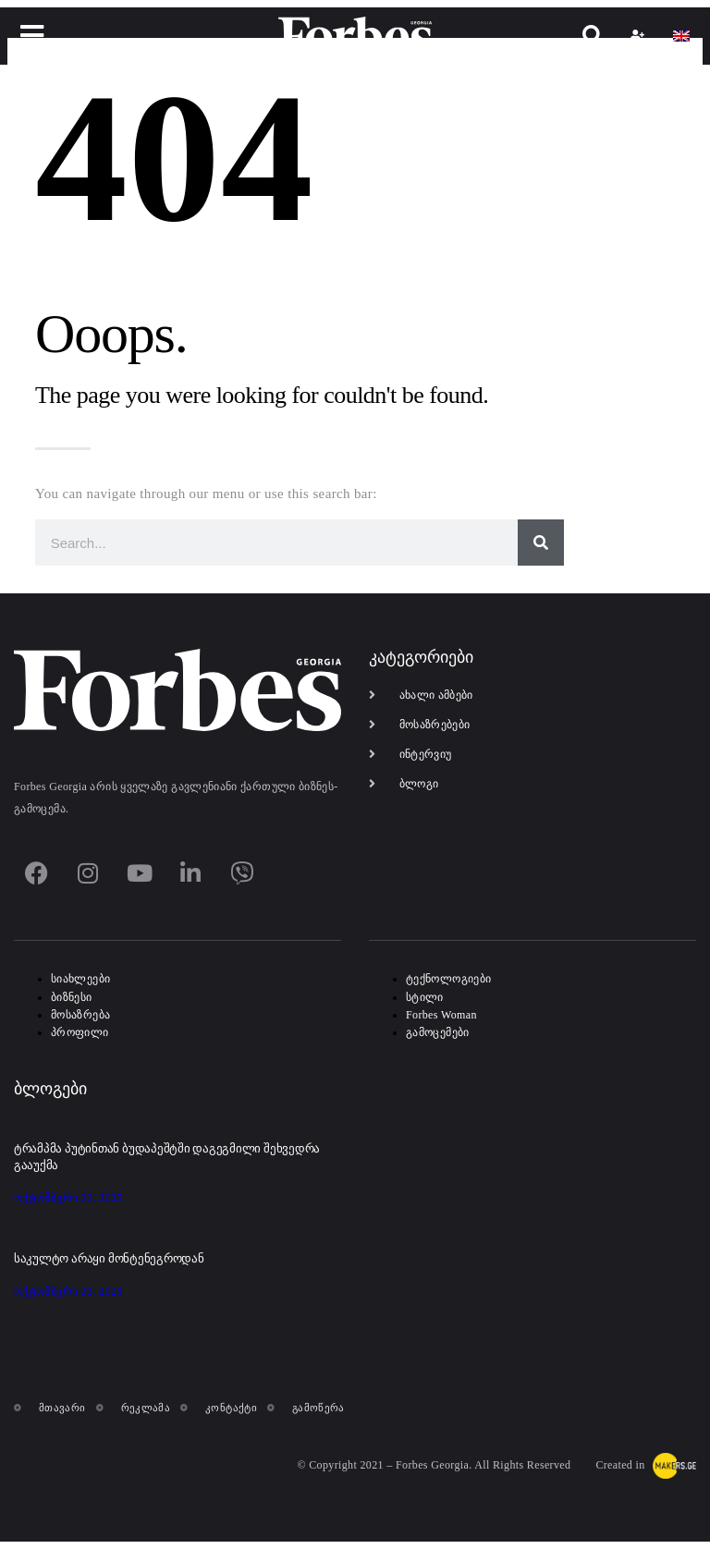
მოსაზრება (80, 1014)
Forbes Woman (441, 1014)
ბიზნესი (71, 997)
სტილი (425, 997)
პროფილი (80, 1032)
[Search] (541, 542)
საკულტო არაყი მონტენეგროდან (108, 1258)
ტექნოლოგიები (448, 978)
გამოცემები (438, 1032)
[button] (33, 35)
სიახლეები (80, 978)
